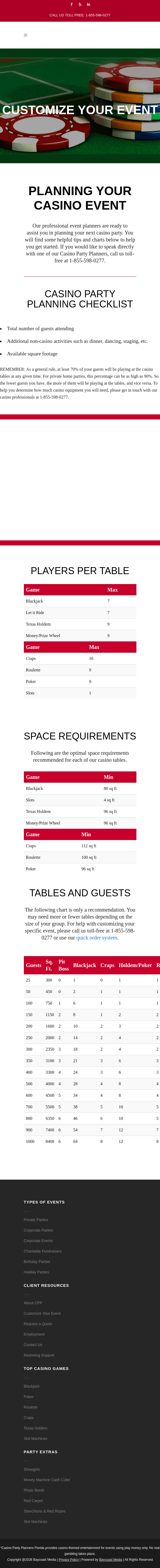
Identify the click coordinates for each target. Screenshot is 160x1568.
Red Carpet (33, 1501)
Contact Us (33, 1345)
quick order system (96, 938)
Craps (29, 1417)
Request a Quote (38, 1324)
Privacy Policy (69, 1560)
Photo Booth (34, 1490)
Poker (29, 1397)
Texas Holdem (36, 1428)
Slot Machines (35, 1438)
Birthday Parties (37, 1261)
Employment (34, 1334)
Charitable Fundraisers (43, 1251)
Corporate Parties (38, 1230)
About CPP (33, 1303)
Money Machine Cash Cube (47, 1480)
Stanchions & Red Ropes (45, 1511)
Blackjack (32, 1386)
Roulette (31, 1407)
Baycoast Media (110, 1560)
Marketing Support (39, 1355)
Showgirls (32, 1469)
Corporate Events (38, 1241)
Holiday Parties (36, 1272)
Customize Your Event (42, 1313)
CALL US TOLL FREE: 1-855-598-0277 (80, 15)
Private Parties (36, 1220)
